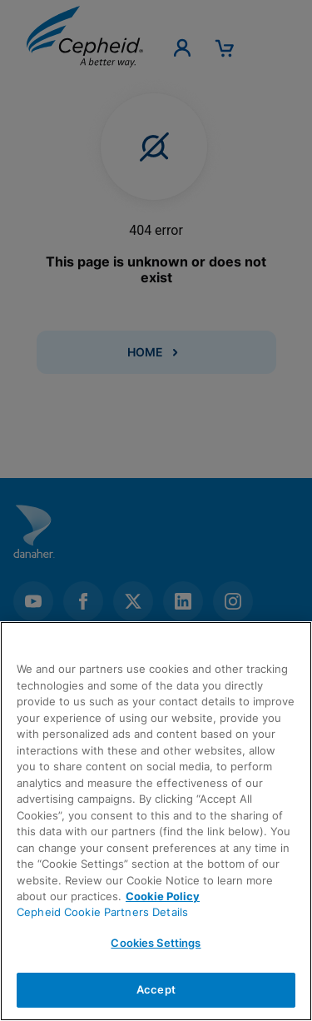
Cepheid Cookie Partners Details (102, 912)
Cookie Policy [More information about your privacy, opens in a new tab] (163, 896)
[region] (156, 821)
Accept (156, 989)
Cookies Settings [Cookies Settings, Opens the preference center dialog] (156, 942)
